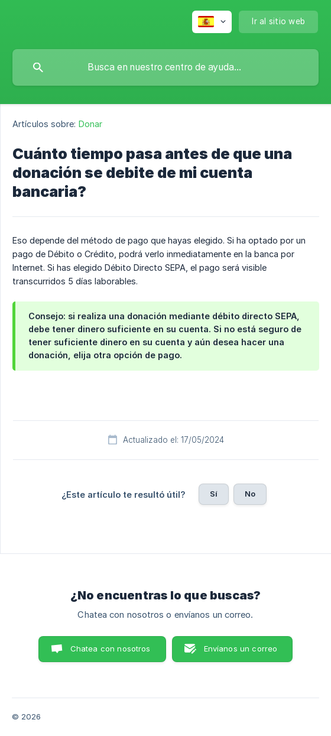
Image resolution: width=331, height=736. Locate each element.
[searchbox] (165, 67)
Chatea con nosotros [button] (110, 648)
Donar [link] (91, 124)
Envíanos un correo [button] (241, 648)
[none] (212, 22)
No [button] (250, 493)
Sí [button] (214, 493)
